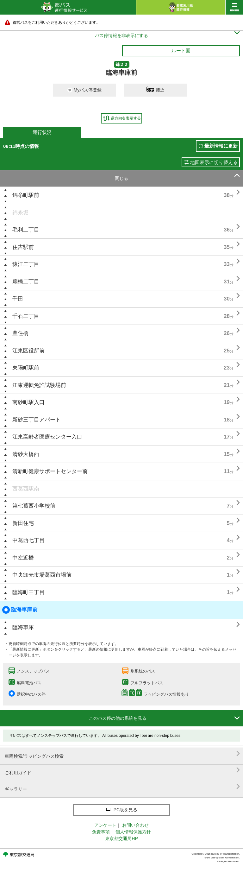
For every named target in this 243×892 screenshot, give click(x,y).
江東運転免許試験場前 (39, 385)
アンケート (105, 825)
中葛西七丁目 (28, 540)
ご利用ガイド (122, 770)
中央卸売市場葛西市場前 (42, 575)
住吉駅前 (23, 247)
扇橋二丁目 (25, 282)
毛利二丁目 (25, 230)
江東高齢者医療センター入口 (47, 437)
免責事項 (101, 831)
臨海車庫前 (20, 610)
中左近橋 (23, 558)
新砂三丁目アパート (36, 420)
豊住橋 (20, 333)
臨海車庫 (23, 627)
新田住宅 (23, 523)
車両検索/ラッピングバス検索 (122, 753)
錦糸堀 (20, 213)
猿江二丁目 (25, 264)
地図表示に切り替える (214, 162)
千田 (17, 299)
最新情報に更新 (221, 146)
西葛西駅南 (25, 489)
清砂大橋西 (25, 454)
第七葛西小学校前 (33, 506)
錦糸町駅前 (25, 195)
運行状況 (42, 132)
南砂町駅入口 (28, 402)
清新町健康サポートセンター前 (50, 471)
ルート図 (180, 50)
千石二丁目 (25, 316)
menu (234, 7)
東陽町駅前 (25, 368)
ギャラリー (122, 786)
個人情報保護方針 (133, 831)
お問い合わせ (135, 825)
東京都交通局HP (121, 838)
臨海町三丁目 (28, 592)
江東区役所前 (28, 351)
